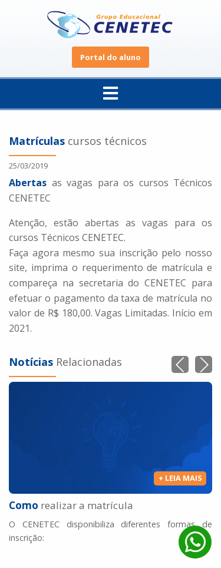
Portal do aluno (110, 57)
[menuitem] (110, 94)
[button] (203, 364)
